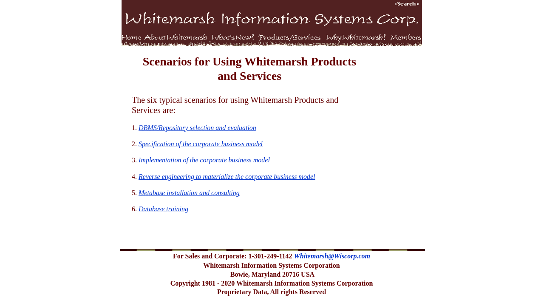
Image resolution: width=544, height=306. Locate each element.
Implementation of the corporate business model (204, 160)
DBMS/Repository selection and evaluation (197, 127)
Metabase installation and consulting (189, 192)
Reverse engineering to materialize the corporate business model (227, 176)
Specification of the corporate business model (201, 143)
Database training (163, 208)
